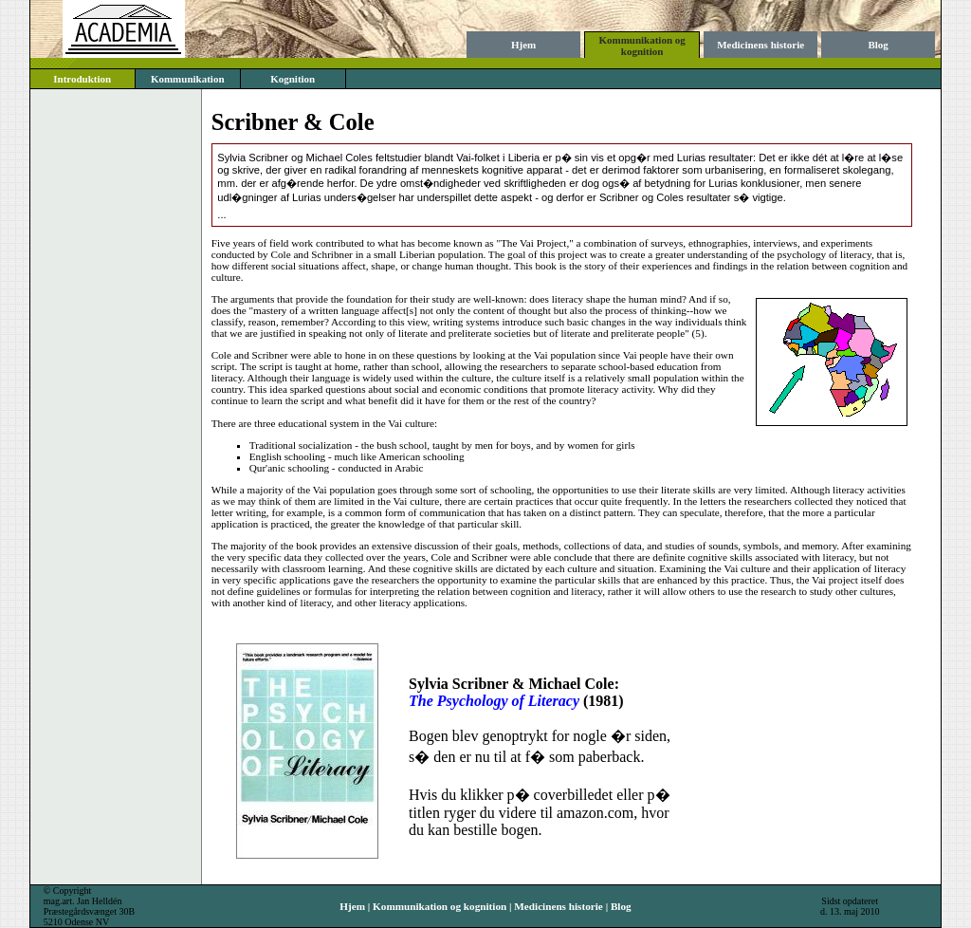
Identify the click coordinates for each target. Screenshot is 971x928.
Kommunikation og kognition (641, 45)
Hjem (523, 44)
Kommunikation (188, 78)
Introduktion (82, 78)
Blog (878, 44)
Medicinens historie (760, 44)
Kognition (292, 78)
